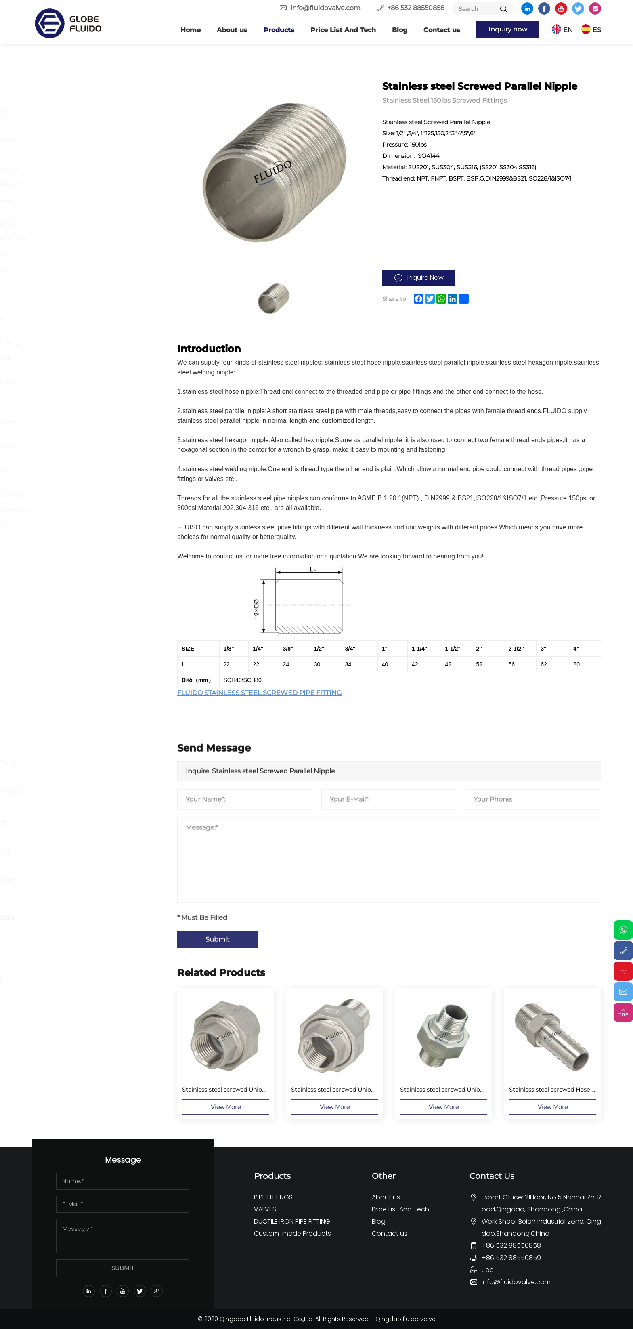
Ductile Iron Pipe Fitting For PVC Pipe (98, 799)
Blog (399, 30)
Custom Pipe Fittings (82, 966)
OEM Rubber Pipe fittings (90, 980)
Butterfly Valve (72, 635)
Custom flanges (74, 937)
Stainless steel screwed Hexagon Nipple (98, 451)
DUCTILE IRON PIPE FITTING (84, 738)
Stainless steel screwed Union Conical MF (94, 299)
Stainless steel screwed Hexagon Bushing (98, 426)
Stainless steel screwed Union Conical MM (94, 323)
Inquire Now (425, 277)
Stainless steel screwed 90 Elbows (100, 184)
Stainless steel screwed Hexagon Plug (98, 530)
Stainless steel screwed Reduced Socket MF (97, 387)
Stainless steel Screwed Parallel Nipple (96, 363)
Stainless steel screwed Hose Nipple (102, 342)
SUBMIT (122, 1268)
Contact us (441, 30)
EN (568, 30)
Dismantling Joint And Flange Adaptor (94, 887)
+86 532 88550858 (415, 8)
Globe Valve (67, 679)
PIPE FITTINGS (72, 77)
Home (190, 30)
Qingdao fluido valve (405, 1319)
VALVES (58, 616)
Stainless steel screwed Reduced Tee (103, 239)
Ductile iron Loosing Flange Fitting (90, 828)
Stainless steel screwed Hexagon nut (103, 494)
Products (279, 30)
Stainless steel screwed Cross (93, 254)
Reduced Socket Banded (86, 406)
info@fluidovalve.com (326, 8)
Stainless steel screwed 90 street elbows (98, 204)
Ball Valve (63, 650)
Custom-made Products (93, 917)
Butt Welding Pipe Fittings (91, 110)
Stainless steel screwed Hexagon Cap (104, 510)
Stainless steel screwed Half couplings (91, 554)
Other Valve (67, 708)
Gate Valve (65, 664)
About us (232, 30)
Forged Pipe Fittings (81, 125)
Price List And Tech (343, 30)
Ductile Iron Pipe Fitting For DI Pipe (95, 770)
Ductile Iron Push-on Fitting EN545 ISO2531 (91, 857)
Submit (217, 1054)
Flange (59, 96)
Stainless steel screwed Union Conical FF (94, 275)
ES (597, 30)
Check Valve (68, 693)
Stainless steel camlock (85, 573)
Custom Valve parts (79, 951)
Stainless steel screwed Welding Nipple (97, 475)
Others (59, 592)
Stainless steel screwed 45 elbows (99, 169)
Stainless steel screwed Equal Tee (98, 224)
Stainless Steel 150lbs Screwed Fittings (95, 147)
